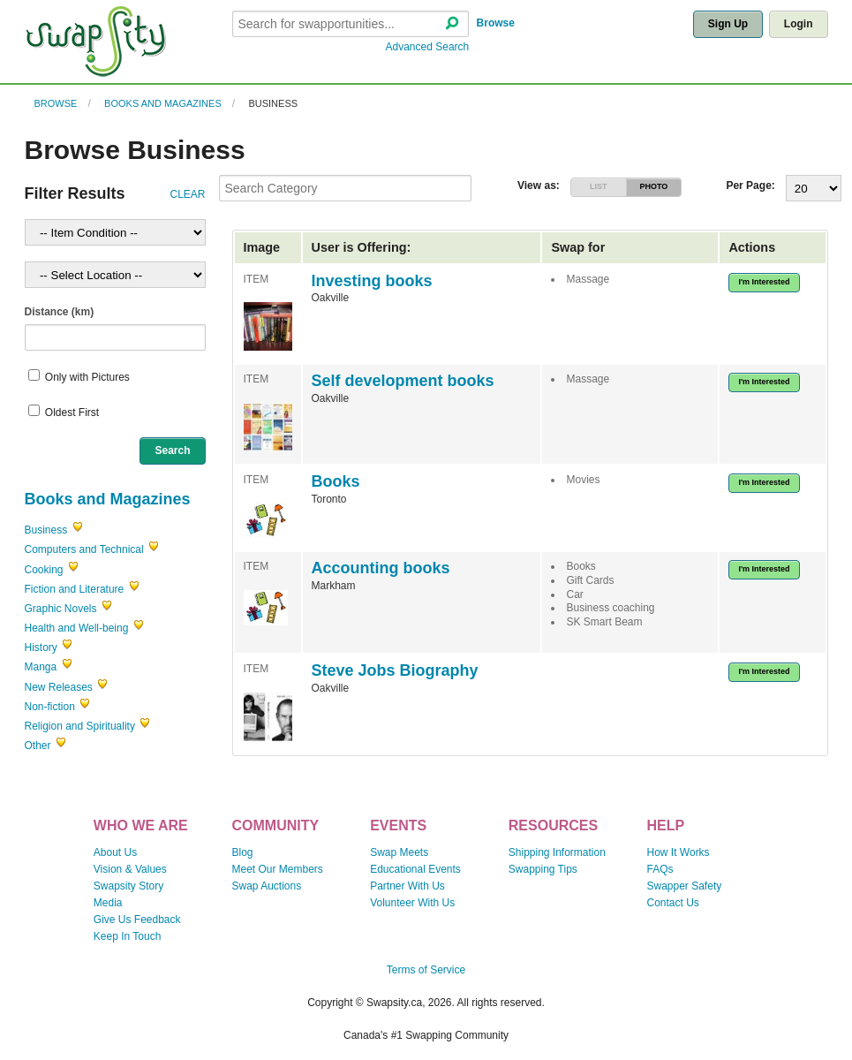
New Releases (59, 687)
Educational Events (415, 869)
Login (798, 24)
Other (38, 745)
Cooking (44, 570)
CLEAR (187, 194)
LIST (598, 186)
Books (336, 481)
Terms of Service (426, 970)
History (41, 647)
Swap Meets (399, 852)
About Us (115, 852)
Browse (496, 23)
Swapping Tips (543, 869)
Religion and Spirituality (80, 726)
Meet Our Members (276, 869)
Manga (41, 667)
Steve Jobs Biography (395, 670)
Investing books (372, 281)
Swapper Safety (684, 886)
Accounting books (381, 568)
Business (273, 103)
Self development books (403, 381)
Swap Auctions (266, 886)
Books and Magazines (163, 103)
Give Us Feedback (137, 919)
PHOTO (653, 186)
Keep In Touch (128, 936)
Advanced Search (428, 47)
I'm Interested (763, 281)
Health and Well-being (77, 628)
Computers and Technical (84, 549)
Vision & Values (130, 869)
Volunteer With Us (412, 903)
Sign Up (728, 24)
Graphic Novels (61, 608)
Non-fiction (50, 706)
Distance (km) (59, 312)
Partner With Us (407, 886)
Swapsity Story (128, 886)
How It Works (678, 852)
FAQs (660, 869)
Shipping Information (557, 852)
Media (108, 903)
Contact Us (673, 903)
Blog (242, 852)
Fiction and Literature (74, 589)
